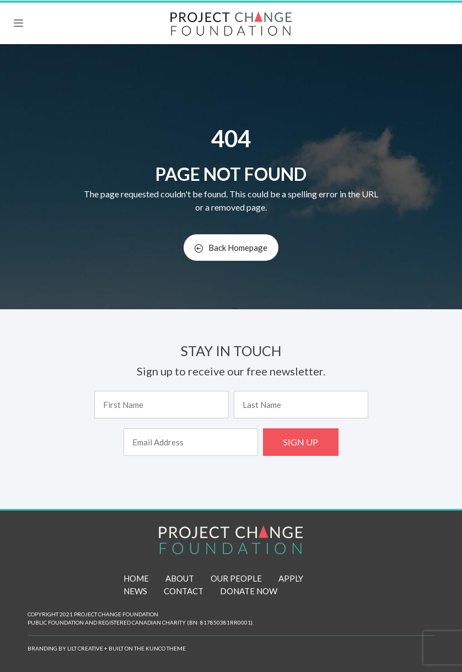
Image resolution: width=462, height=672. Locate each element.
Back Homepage (231, 247)
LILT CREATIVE (85, 648)
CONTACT (183, 591)
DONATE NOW (248, 591)
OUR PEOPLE (236, 578)
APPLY (290, 578)
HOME (136, 578)
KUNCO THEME (166, 648)
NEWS (135, 591)
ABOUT (179, 578)
